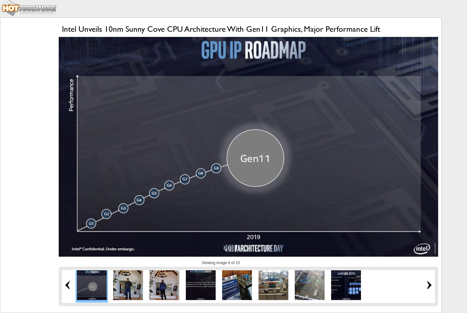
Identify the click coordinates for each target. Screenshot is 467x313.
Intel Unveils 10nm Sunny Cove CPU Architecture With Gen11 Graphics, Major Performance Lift (221, 29)
